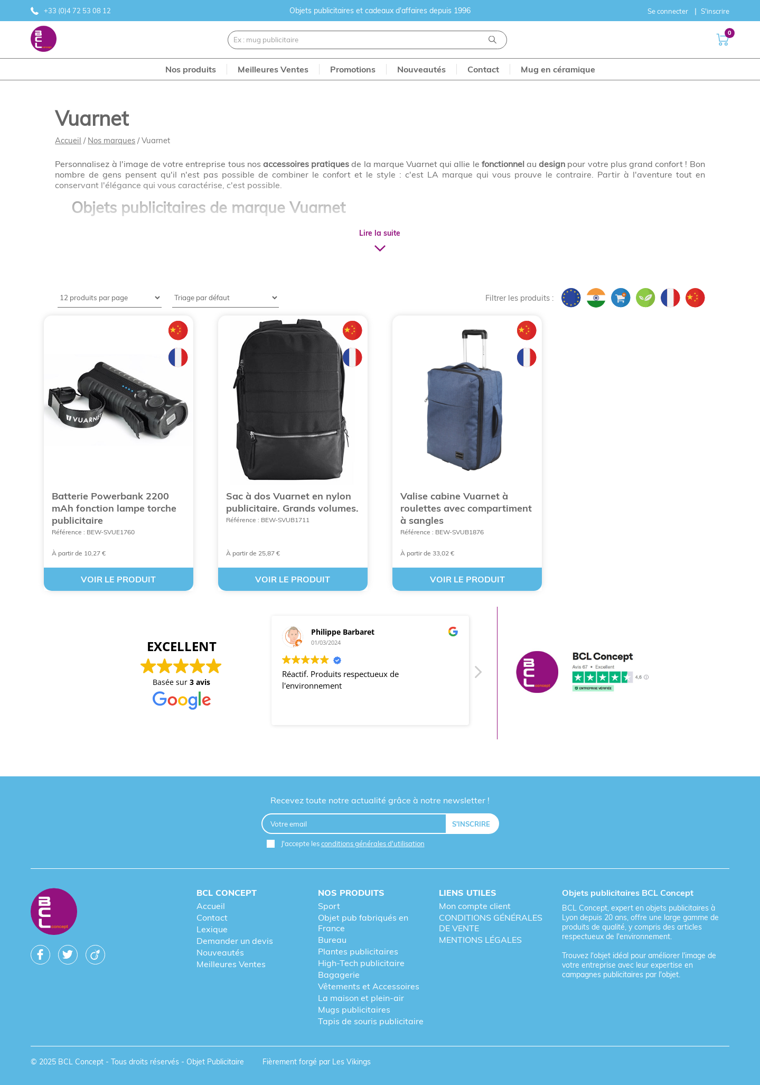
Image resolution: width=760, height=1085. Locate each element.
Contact (212, 917)
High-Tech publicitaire (361, 963)
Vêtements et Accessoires (368, 986)
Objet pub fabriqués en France (363, 922)
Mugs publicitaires (354, 1009)
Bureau (332, 939)
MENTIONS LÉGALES (480, 939)
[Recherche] (492, 40)
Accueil (68, 140)
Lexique (212, 929)
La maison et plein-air (361, 998)
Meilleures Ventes (231, 964)
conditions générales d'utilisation (373, 843)
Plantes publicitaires (358, 951)
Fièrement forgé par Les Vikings (316, 1062)
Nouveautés (220, 952)
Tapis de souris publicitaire (371, 1021)
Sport (329, 906)
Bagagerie (339, 974)
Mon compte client (475, 906)
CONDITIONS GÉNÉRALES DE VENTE (490, 922)
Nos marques (111, 140)
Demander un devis (234, 940)
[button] (477, 674)
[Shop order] (225, 298)
